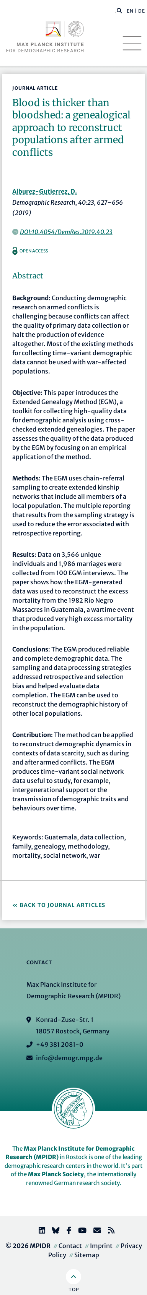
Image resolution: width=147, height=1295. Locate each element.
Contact (70, 1246)
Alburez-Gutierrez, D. (44, 191)
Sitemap (86, 1255)
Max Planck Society (56, 1174)
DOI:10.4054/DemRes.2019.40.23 (66, 232)
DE (141, 11)
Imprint (101, 1246)
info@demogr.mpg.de (69, 1058)
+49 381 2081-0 (59, 1044)
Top (74, 1289)
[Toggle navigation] (132, 43)
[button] (119, 10)
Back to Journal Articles (62, 905)
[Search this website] (115, 11)
